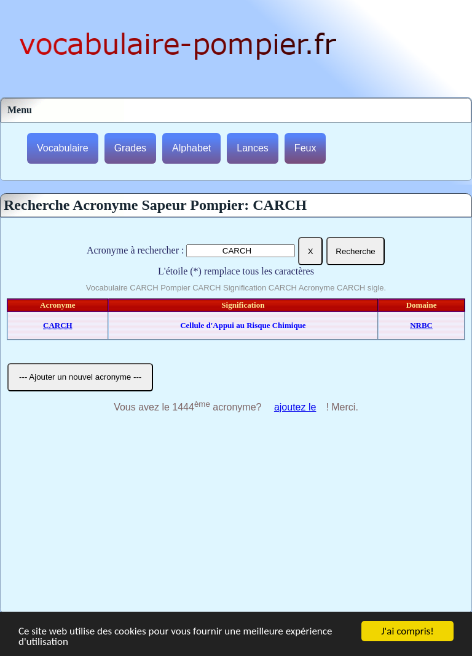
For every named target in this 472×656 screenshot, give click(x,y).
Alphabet (191, 148)
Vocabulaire (62, 148)
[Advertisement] (236, 520)
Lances (253, 148)
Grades (130, 148)
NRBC (421, 325)
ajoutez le (295, 407)
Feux (305, 148)
